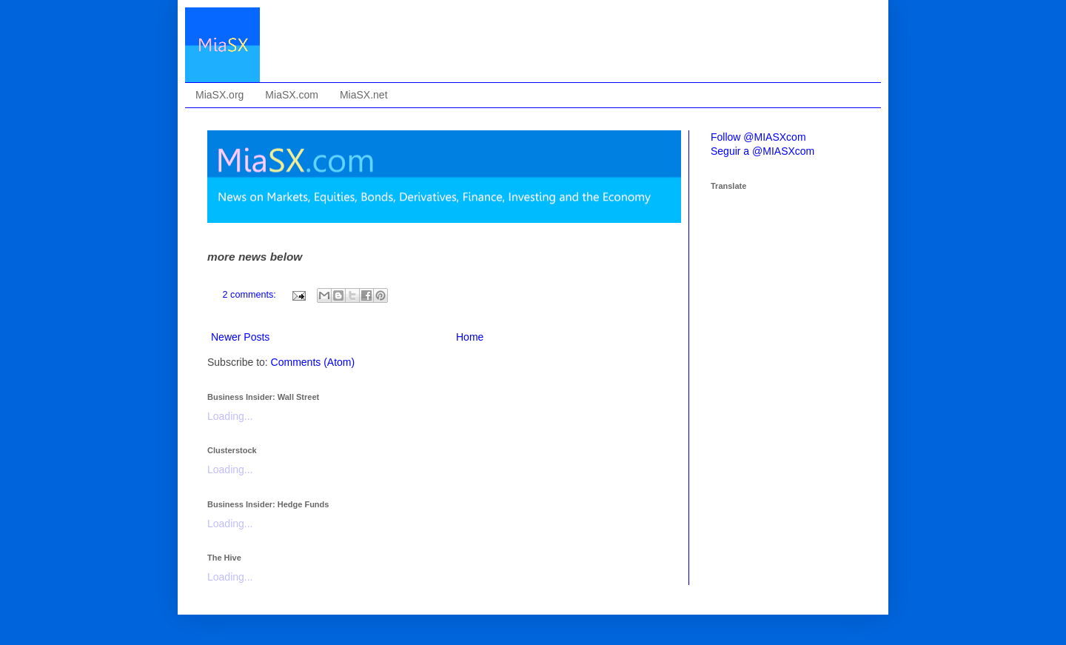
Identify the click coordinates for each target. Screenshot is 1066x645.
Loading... (230, 416)
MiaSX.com (291, 95)
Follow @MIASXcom (758, 137)
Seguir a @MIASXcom (762, 151)
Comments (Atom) (313, 362)
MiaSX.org (219, 95)
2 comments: (251, 295)
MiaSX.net (364, 95)
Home (469, 337)
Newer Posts (240, 337)
